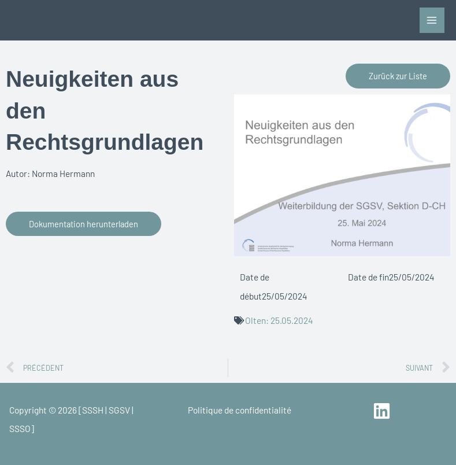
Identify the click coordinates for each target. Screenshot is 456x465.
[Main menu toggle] (432, 20)
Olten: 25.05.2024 (279, 320)
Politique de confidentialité (239, 409)
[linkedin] (383, 411)
